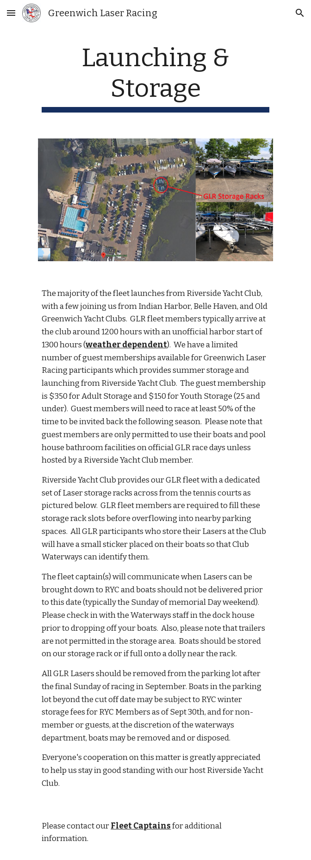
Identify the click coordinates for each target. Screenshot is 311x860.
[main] (155, 77)
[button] (11, 12)
